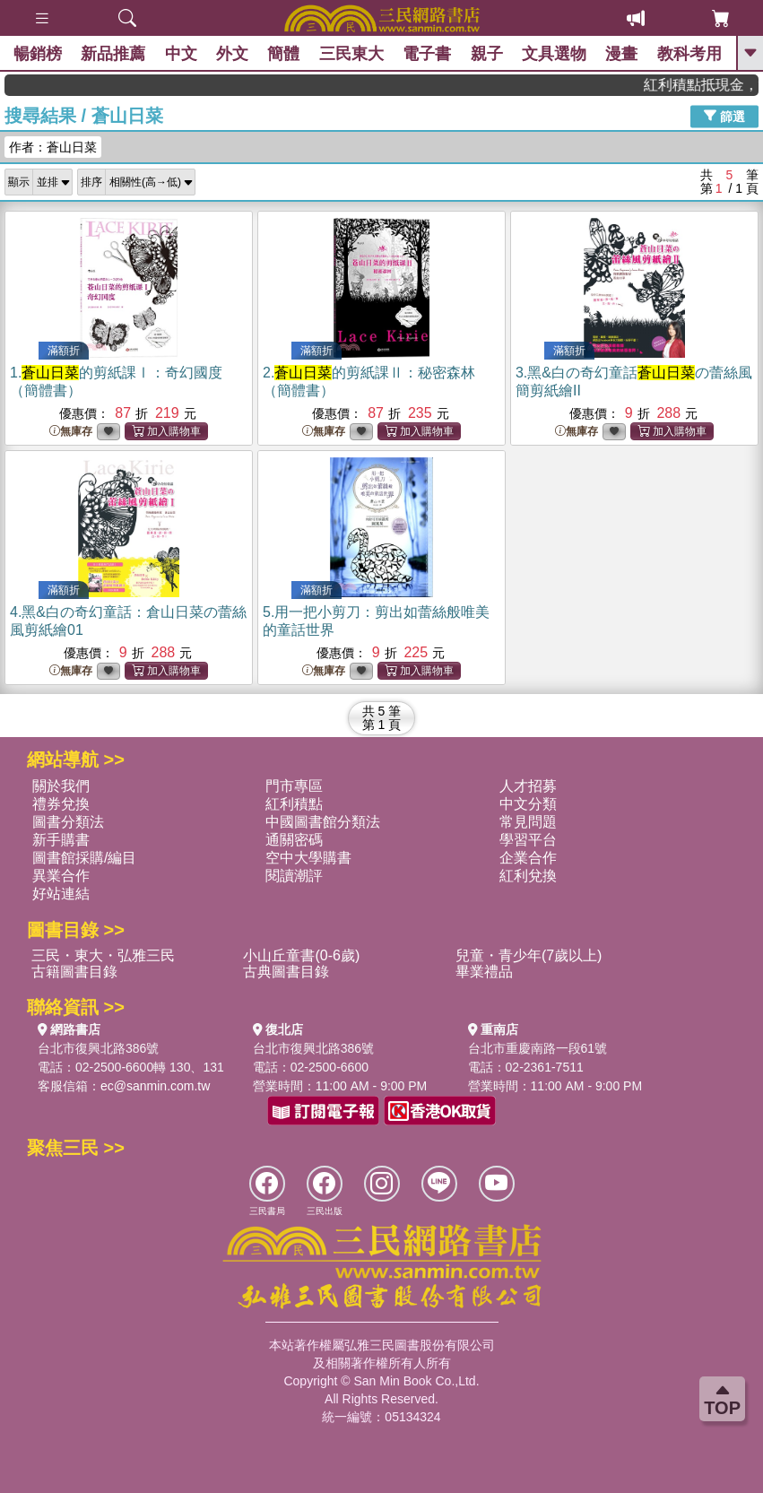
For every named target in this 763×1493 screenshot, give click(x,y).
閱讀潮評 (294, 875)
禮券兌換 (61, 804)
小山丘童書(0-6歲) (301, 955)
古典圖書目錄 (286, 971)
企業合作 (528, 857)
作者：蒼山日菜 (53, 147)
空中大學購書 (308, 857)
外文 (232, 54)
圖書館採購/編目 (84, 857)
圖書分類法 (68, 821)
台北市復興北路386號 (98, 1048)
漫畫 (621, 54)
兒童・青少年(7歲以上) (529, 955)
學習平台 (528, 839)
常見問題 (528, 821)
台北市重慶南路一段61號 (538, 1048)
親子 (487, 54)
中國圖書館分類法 (322, 821)
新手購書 (61, 839)
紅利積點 (294, 804)
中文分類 (528, 804)
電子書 (427, 54)
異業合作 (61, 875)
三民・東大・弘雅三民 (103, 955)
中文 (181, 54)
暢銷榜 (37, 54)
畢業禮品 (484, 971)
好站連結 (61, 893)
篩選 (724, 116)
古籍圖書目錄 (74, 971)
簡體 (283, 54)
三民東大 (351, 54)
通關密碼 (294, 839)
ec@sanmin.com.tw (155, 1086)
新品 (113, 54)
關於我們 (61, 786)
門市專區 (294, 786)
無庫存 (70, 431)
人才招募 (528, 786)
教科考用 (689, 54)
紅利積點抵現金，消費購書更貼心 (710, 84)
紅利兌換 (528, 875)
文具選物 (554, 54)
